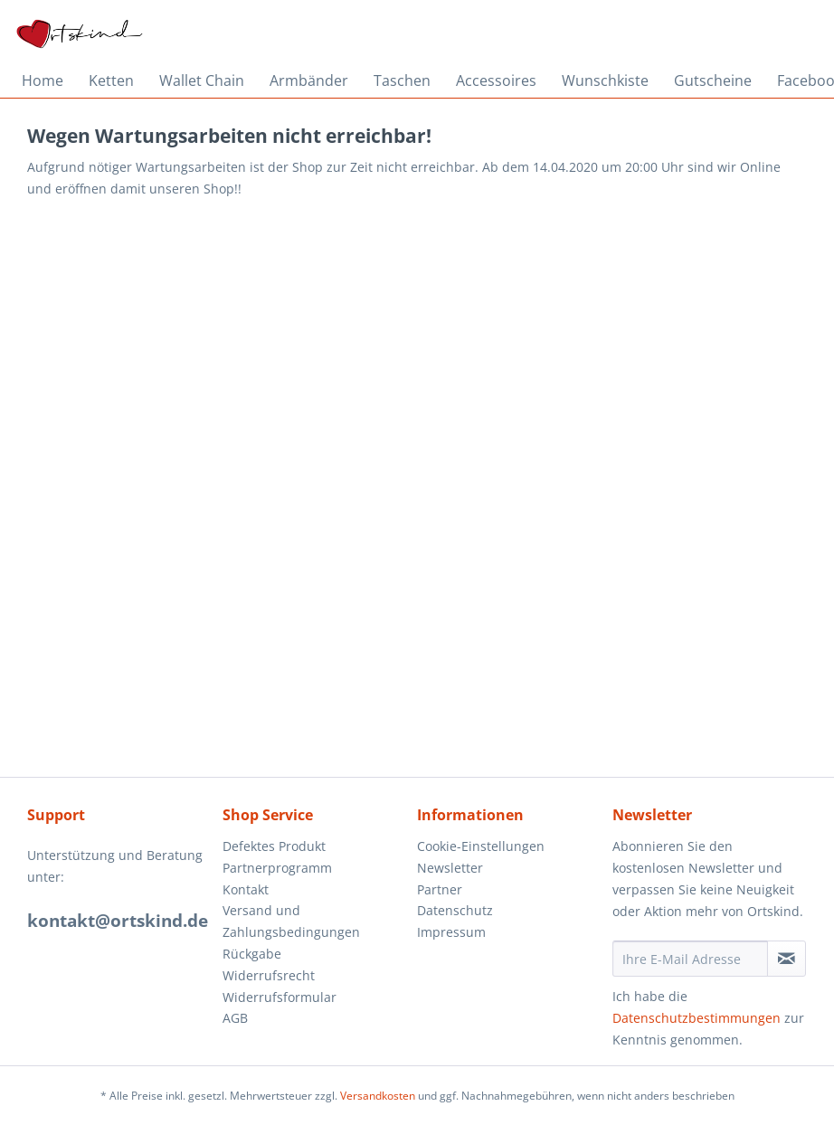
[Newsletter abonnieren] (786, 959)
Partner (439, 889)
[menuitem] (42, 80)
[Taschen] (402, 80)
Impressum (451, 932)
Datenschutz (455, 910)
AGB (235, 1017)
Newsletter (450, 867)
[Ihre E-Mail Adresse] (690, 959)
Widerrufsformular (279, 997)
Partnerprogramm (277, 867)
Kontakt (246, 889)
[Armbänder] (309, 80)
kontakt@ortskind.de (117, 920)
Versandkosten (377, 1095)
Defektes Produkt (274, 846)
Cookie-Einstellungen (481, 846)
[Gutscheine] (712, 80)
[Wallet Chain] (202, 80)
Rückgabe (252, 953)
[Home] (42, 80)
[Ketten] (111, 80)
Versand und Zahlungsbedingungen (291, 921)
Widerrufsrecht (269, 975)
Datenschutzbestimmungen (696, 1017)
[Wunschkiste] (605, 80)
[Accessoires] (496, 80)
